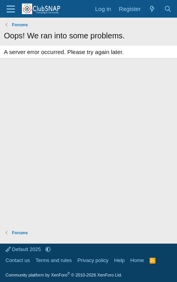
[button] (48, 249)
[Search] (167, 9)
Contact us (17, 260)
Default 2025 (23, 249)
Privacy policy (93, 260)
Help (119, 260)
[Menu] (11, 9)
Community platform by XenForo (63, 275)
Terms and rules (54, 260)
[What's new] (152, 9)
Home (137, 260)
